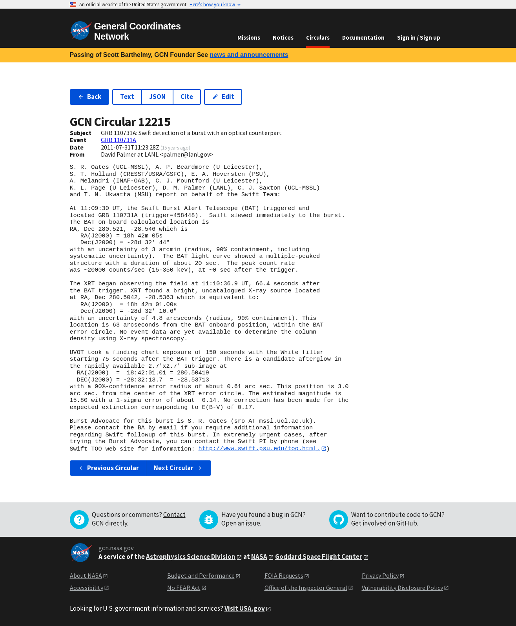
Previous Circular (108, 468)
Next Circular (178, 468)
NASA (259, 557)
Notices (283, 37)
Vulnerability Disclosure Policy (402, 587)
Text (127, 96)
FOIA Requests (283, 575)
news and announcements (249, 54)
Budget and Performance (201, 575)
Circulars (318, 37)
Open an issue (240, 523)
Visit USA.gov (244, 608)
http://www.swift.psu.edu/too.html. (259, 449)
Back (90, 96)
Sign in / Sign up (418, 37)
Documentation (363, 37)
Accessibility (86, 587)
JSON (157, 96)
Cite (187, 96)
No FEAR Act (184, 587)
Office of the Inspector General (305, 587)
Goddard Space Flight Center (318, 557)
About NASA (86, 575)
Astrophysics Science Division (190, 557)
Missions (248, 37)
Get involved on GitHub (384, 523)
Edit (223, 96)
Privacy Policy (380, 575)
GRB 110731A (118, 140)
